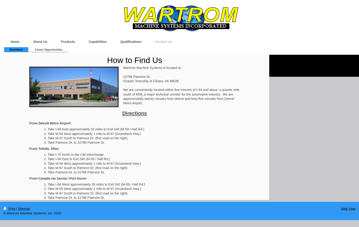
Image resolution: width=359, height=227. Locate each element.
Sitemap (24, 209)
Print (9, 209)
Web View (348, 209)
